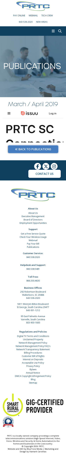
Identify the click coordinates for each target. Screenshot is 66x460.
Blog (33, 379)
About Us (33, 212)
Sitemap (33, 382)
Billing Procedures (33, 352)
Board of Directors (33, 219)
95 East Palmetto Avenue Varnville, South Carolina (33, 318)
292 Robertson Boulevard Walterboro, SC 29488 (33, 293)
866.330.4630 (33, 280)
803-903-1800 (33, 322)
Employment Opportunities (33, 222)
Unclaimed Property (33, 339)
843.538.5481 (33, 268)
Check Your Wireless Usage (33, 237)
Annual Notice (33, 372)
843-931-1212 (33, 310)
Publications (33, 247)
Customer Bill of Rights (33, 356)
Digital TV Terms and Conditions (33, 336)
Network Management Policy (33, 342)
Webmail (33, 240)
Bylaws (33, 369)
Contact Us (45, 174)
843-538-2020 (26, 21)
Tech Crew (47, 15)
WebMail (33, 15)
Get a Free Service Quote (33, 233)
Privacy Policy (33, 366)
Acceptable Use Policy (33, 362)
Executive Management (33, 216)
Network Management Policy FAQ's (33, 346)
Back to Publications (33, 149)
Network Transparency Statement (33, 349)
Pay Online (19, 15)
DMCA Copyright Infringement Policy (33, 376)
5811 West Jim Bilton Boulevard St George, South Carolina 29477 (33, 306)
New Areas (41, 21)
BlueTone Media (34, 449)
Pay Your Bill (33, 243)
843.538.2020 (33, 257)
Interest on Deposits (33, 359)
